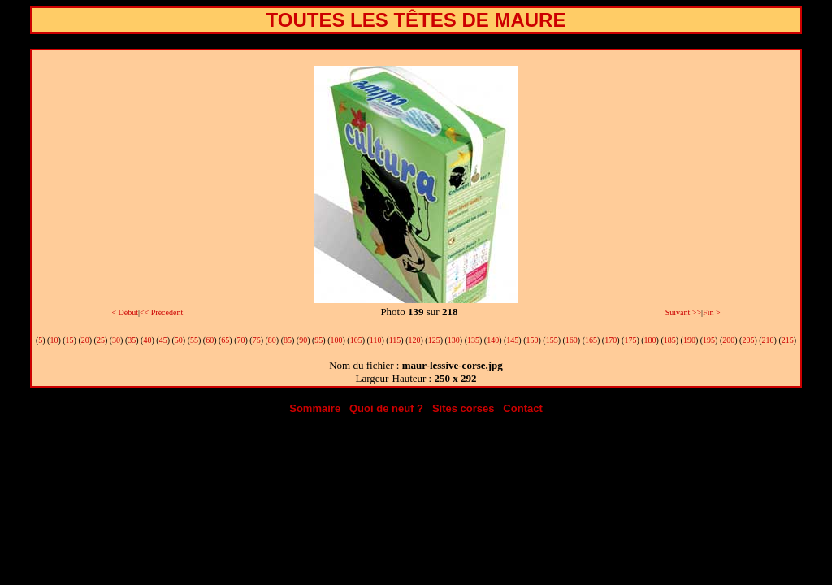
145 (512, 340)
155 (552, 340)
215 (788, 340)
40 (147, 340)
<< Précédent (161, 312)
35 (132, 340)
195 (709, 340)
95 (318, 340)
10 (54, 340)
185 (670, 340)
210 (768, 340)
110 (376, 340)
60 (210, 340)
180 (650, 340)
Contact (522, 408)
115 (395, 340)
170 (610, 340)
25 (101, 340)
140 (493, 340)
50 (179, 340)
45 (163, 340)
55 (194, 340)
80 (272, 340)
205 (748, 340)
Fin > (711, 312)
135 (473, 340)
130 (454, 340)
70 (240, 340)
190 (689, 340)
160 (572, 340)
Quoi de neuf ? (386, 408)
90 (303, 340)
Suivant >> (683, 312)
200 (728, 340)
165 (591, 340)
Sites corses (463, 408)
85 (288, 340)
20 (85, 340)
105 (356, 340)
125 (434, 340)
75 (257, 340)
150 (532, 340)
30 (116, 340)
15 (70, 340)
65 (225, 340)
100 (337, 340)
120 (414, 340)
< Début (124, 312)
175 (630, 340)
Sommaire (314, 408)
